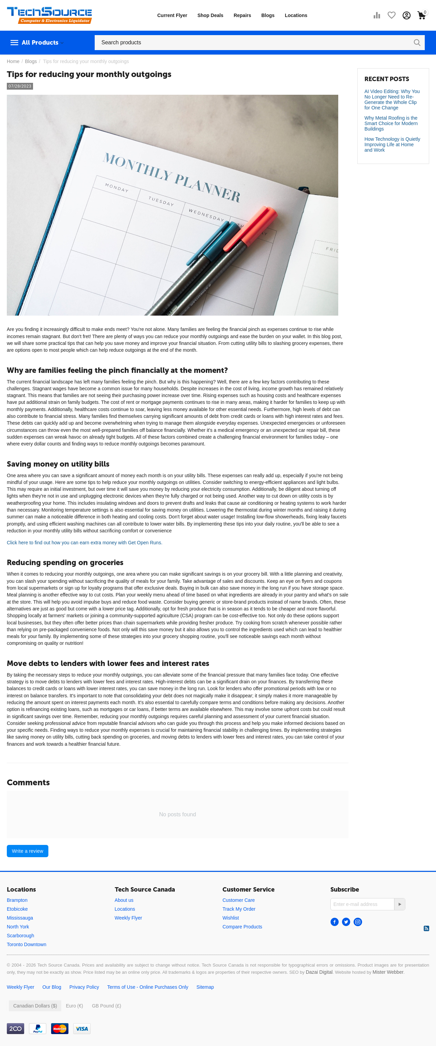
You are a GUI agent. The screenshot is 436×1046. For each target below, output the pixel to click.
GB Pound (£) (106, 1006)
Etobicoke (17, 909)
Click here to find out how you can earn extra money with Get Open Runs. (84, 542)
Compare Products (242, 926)
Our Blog (52, 987)
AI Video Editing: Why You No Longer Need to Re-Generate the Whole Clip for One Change (392, 99)
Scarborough (20, 935)
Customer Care (238, 900)
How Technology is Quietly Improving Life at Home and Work (392, 144)
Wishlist (230, 918)
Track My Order (238, 909)
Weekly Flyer (128, 918)
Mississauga (20, 918)
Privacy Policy (84, 987)
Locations (296, 15)
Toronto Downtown (26, 944)
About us (124, 900)
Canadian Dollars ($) (35, 1006)
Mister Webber (388, 972)
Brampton (17, 900)
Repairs (242, 15)
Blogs (268, 15)
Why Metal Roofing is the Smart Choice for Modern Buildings (391, 123)
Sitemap (205, 987)
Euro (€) (74, 1006)
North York (18, 926)
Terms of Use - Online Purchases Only (147, 987)
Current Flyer (172, 15)
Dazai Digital (319, 972)
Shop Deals (210, 15)
